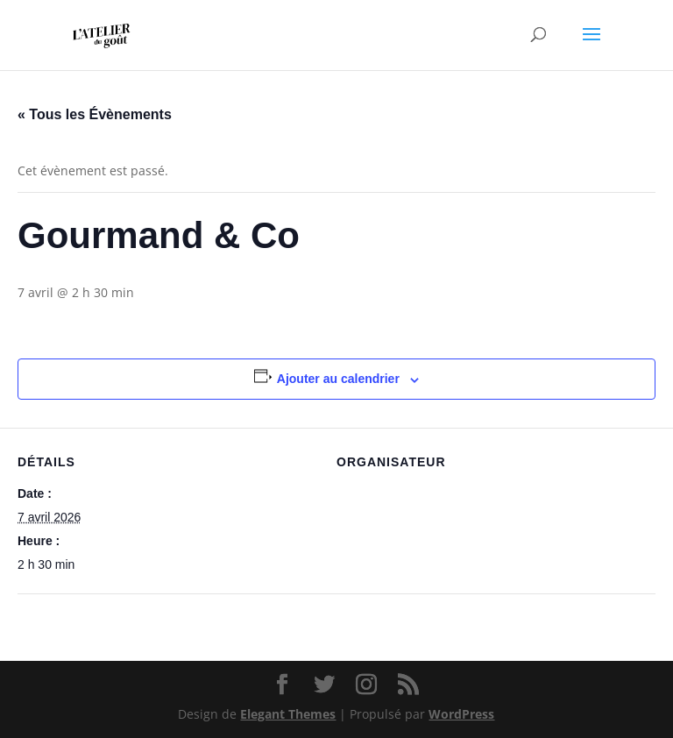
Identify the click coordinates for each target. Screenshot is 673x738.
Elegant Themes (288, 714)
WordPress (461, 714)
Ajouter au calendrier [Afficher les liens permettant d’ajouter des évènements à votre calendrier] (338, 379)
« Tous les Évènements (95, 114)
